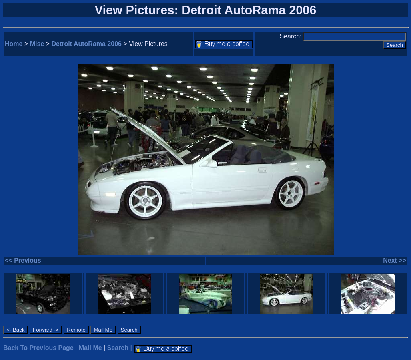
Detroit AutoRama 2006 (87, 43)
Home (13, 43)
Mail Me (90, 347)
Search (117, 347)
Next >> (394, 260)
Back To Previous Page (38, 347)
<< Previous (23, 260)
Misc (37, 43)
